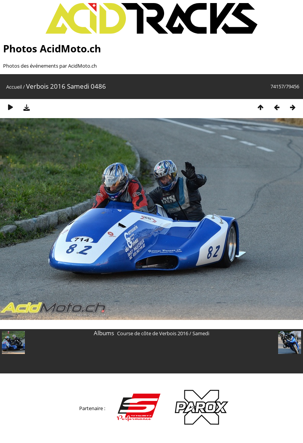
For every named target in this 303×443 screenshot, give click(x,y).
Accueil (14, 86)
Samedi (200, 333)
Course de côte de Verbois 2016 (152, 333)
